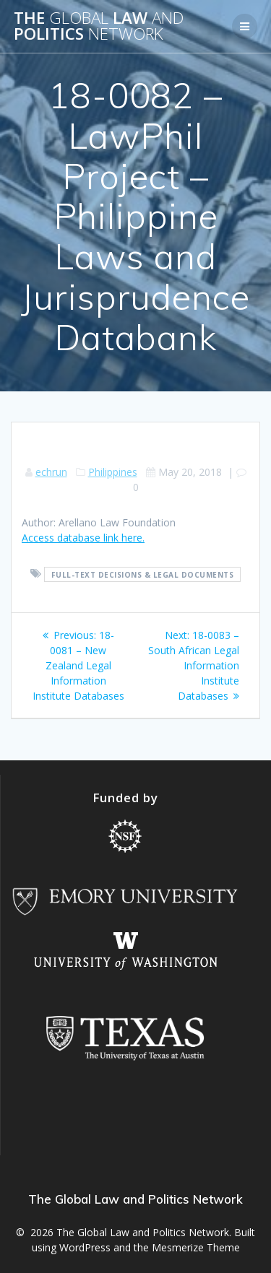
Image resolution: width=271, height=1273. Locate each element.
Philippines (112, 472)
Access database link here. (83, 537)
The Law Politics (99, 26)
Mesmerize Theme (196, 1247)
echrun (51, 472)
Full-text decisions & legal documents (142, 574)
